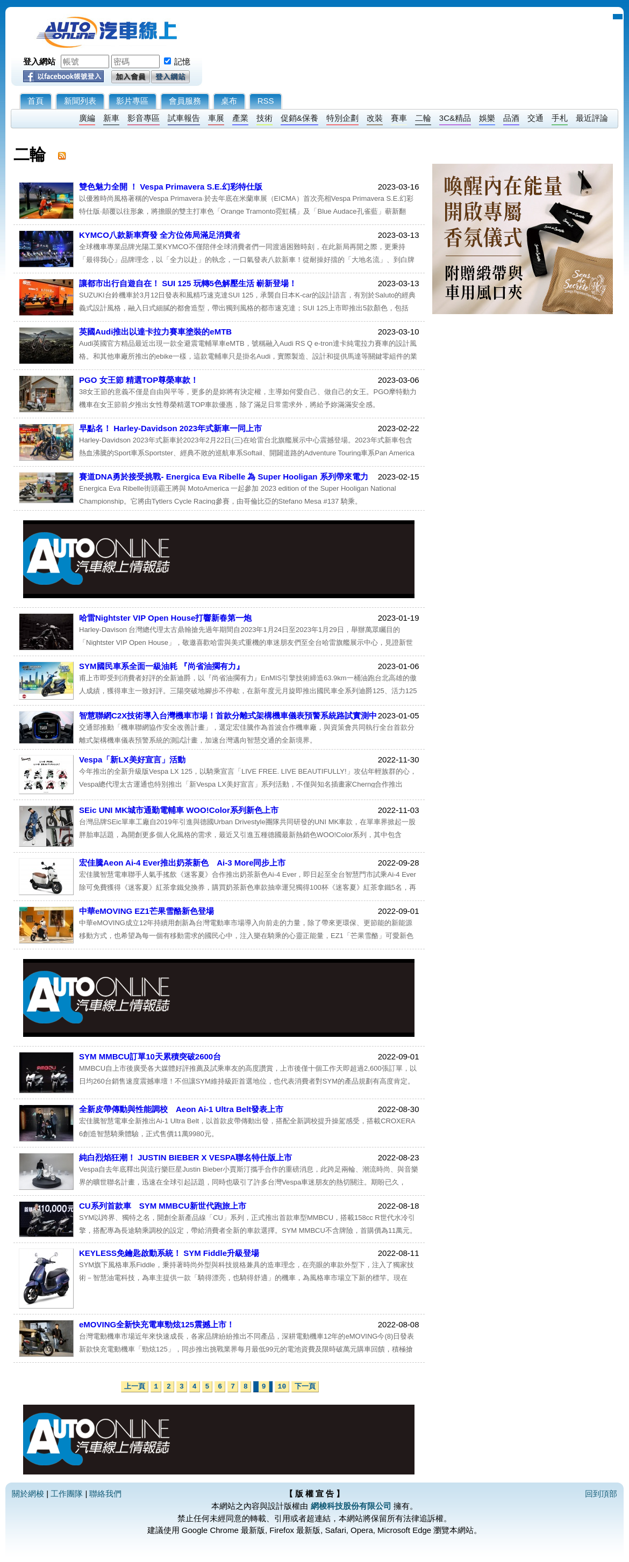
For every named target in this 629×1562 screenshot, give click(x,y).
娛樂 (487, 117)
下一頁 (305, 1387)
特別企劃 (342, 117)
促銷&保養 (299, 117)
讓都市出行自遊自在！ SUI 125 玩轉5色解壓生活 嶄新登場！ (188, 283)
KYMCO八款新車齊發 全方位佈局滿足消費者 (159, 234)
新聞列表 (80, 100)
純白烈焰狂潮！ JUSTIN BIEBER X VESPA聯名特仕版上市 (185, 1157)
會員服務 (185, 100)
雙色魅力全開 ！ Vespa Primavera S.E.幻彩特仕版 (170, 186)
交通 (535, 117)
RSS (266, 100)
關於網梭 (28, 1493)
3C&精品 (455, 117)
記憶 (182, 61)
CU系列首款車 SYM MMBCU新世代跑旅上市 (162, 1205)
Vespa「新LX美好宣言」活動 (132, 759)
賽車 (399, 117)
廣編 (87, 117)
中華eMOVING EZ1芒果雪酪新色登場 (146, 911)
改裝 (375, 117)
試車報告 (184, 117)
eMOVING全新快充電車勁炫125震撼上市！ (156, 1324)
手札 (560, 117)
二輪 (423, 117)
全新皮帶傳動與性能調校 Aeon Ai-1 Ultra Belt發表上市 (181, 1109)
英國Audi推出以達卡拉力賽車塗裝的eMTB (155, 331)
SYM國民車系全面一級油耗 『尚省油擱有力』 (161, 666)
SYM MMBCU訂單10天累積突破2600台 (150, 1056)
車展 (216, 117)
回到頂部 (601, 1493)
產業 (240, 117)
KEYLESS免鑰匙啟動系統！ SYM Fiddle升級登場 (169, 1253)
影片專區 (132, 100)
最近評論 (592, 117)
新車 (111, 117)
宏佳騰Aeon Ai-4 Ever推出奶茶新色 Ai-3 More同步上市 (182, 862)
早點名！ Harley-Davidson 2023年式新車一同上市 (170, 428)
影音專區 (143, 117)
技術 (264, 117)
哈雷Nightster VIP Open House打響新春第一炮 (165, 617)
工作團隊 (67, 1493)
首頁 (35, 100)
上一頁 (134, 1387)
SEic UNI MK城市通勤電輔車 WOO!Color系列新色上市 (178, 810)
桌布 (229, 100)
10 (282, 1387)
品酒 (511, 117)
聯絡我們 (105, 1493)
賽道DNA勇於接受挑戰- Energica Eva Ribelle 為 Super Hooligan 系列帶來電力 (223, 476)
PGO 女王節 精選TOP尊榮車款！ (138, 379)
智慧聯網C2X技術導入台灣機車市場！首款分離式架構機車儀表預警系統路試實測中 (228, 715)
